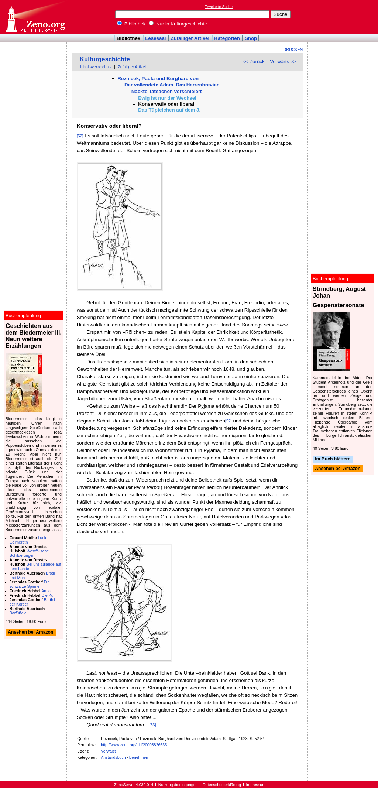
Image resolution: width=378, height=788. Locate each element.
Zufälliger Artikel (190, 38)
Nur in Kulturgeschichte (178, 24)
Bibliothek (131, 24)
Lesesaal (155, 38)
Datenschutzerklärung (222, 784)
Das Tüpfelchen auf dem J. (169, 110)
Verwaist (108, 751)
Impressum (255, 784)
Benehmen (138, 757)
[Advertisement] (344, 17)
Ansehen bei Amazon (337, 469)
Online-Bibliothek (35, 17)
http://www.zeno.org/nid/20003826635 (134, 745)
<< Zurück (254, 61)
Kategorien (227, 38)
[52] (80, 136)
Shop (251, 38)
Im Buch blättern (333, 459)
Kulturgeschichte (105, 59)
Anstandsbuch (113, 757)
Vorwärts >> (283, 61)
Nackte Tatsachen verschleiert (166, 91)
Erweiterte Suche (219, 7)
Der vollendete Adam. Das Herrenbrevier (171, 85)
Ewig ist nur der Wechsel (167, 98)
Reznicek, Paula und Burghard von (158, 78)
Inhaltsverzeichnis (95, 67)
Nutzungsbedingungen (178, 784)
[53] (153, 725)
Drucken (293, 49)
